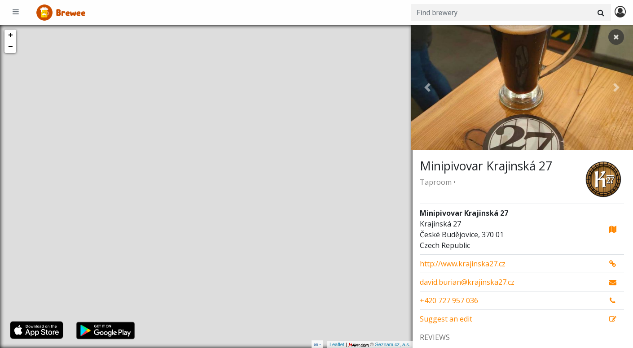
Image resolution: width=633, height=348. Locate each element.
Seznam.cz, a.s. (391, 344)
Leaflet (335, 344)
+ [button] (10, 35)
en (316, 344)
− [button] (10, 47)
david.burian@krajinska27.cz (467, 282)
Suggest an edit (446, 319)
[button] (427, 87)
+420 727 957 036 (449, 300)
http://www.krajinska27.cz (463, 264)
